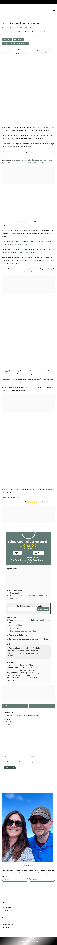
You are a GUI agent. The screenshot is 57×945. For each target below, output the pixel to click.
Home (3, 28)
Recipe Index (9, 910)
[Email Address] (22, 609)
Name (7, 756)
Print (18, 553)
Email (32, 756)
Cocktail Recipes (11, 28)
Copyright (8, 927)
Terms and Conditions (12, 922)
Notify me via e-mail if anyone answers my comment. (22, 762)
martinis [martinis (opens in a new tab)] (46, 127)
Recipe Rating (8, 719)
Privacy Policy (9, 924)
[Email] (41, 756)
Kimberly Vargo (32, 557)
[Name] (15, 756)
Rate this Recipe (19, 39)
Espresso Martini (8, 163)
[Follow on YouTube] (42, 882)
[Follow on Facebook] (42, 879)
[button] (21, 545)
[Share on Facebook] (42, 706)
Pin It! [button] (38, 553)
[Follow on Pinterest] (15, 879)
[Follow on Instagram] (15, 882)
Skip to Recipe (7, 39)
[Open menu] (53, 10)
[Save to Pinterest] (15, 706)
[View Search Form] (51, 1)
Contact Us (8, 907)
